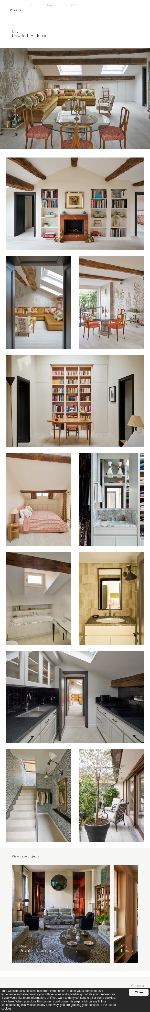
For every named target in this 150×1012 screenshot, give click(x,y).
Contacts (70, 5)
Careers (137, 986)
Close (139, 992)
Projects (16, 10)
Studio (34, 5)
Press (51, 5)
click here (7, 1001)
